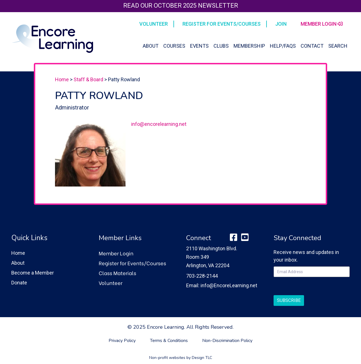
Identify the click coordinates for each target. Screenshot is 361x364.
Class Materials (117, 273)
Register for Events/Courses (132, 263)
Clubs (221, 46)
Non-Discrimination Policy (227, 340)
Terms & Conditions (169, 340)
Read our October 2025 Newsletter (180, 5)
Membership (249, 46)
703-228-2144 (202, 276)
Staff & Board (88, 79)
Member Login (116, 253)
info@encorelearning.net (158, 124)
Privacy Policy (122, 340)
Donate (19, 283)
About (151, 46)
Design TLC (202, 357)
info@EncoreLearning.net (229, 285)
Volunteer (110, 282)
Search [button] (337, 46)
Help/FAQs (283, 46)
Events (199, 46)
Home (62, 79)
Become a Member (32, 273)
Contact (312, 46)
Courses (174, 46)
